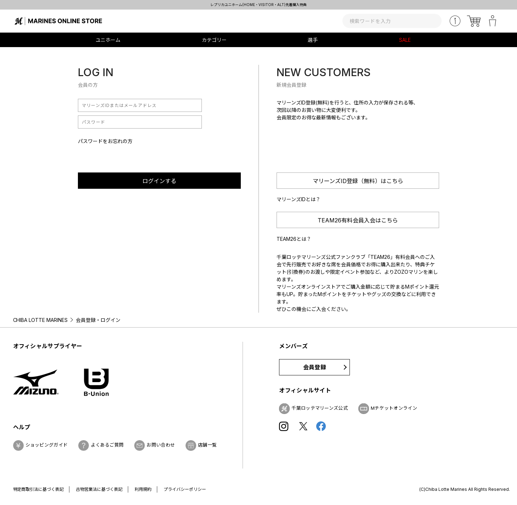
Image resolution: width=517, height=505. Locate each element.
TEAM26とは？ (294, 239)
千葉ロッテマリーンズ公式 (319, 408)
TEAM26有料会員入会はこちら (358, 220)
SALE (405, 40)
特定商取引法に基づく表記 (38, 489)
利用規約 (143, 489)
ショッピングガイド (46, 445)
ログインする (159, 181)
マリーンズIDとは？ (298, 199)
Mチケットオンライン (394, 408)
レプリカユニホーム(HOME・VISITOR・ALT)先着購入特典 (258, 4)
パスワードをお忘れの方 (105, 141)
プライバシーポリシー (185, 489)
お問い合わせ (161, 445)
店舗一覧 (207, 445)
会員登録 (314, 367)
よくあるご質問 (107, 445)
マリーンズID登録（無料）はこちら (358, 181)
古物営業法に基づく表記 (99, 489)
